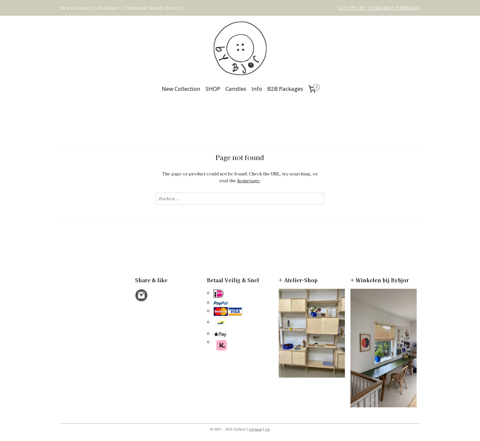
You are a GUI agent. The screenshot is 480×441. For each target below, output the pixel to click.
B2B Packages (285, 88)
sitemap (255, 429)
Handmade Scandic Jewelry (154, 8)
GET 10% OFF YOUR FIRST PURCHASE (378, 8)
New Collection (181, 88)
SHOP (213, 88)
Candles (235, 88)
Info (257, 88)
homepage (248, 180)
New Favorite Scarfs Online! (90, 8)
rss (267, 429)
